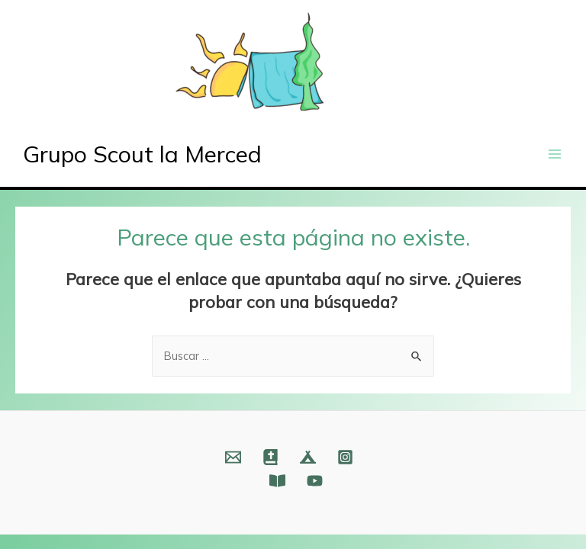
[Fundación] (277, 481)
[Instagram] (345, 457)
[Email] (233, 457)
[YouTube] (315, 481)
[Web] (270, 457)
